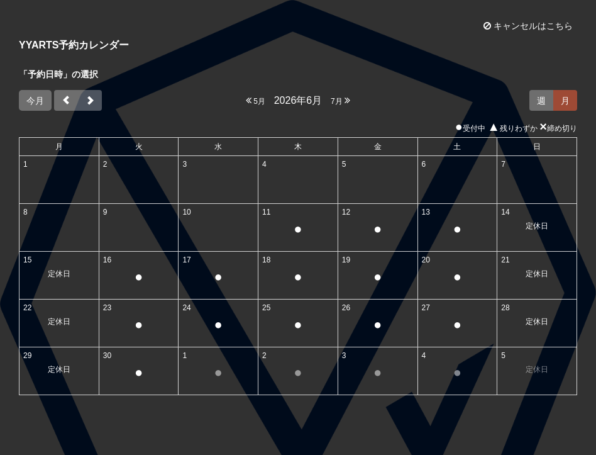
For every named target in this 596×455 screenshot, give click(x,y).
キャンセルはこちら (528, 26)
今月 (35, 101)
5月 (255, 100)
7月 (340, 100)
